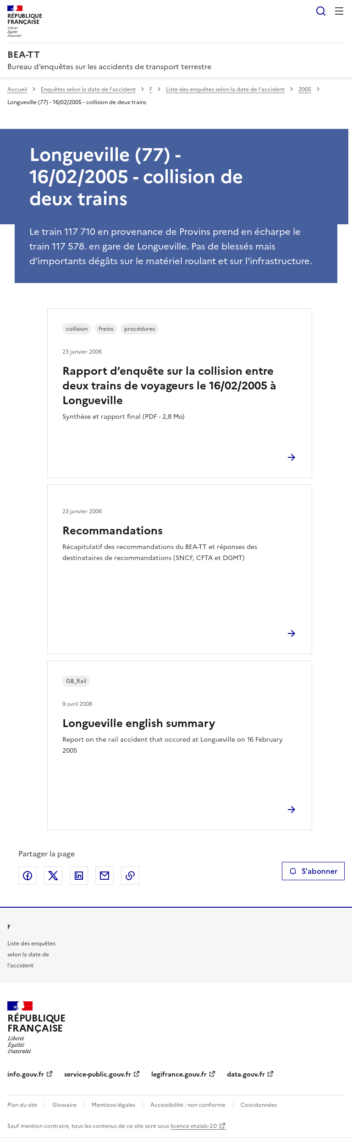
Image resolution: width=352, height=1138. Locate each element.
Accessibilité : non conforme (188, 1105)
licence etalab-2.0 (193, 1126)
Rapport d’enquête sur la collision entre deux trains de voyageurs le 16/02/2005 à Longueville (169, 386)
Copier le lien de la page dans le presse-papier (130, 875)
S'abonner (313, 871)
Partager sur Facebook (27, 875)
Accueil (17, 89)
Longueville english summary (138, 723)
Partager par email (104, 875)
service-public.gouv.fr (97, 1074)
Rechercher (321, 11)
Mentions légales (113, 1105)
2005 (304, 89)
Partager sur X (53, 875)
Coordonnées (259, 1105)
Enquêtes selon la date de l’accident (88, 89)
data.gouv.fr (246, 1074)
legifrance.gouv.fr (179, 1074)
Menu (339, 11)
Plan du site (22, 1105)
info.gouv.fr (25, 1074)
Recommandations (112, 530)
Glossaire (64, 1105)
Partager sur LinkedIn (79, 875)
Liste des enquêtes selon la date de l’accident (225, 89)
